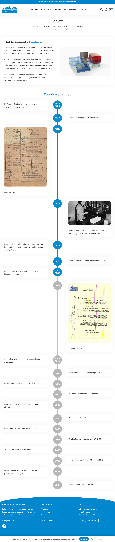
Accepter (84, 539)
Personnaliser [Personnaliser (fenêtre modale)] (96, 539)
